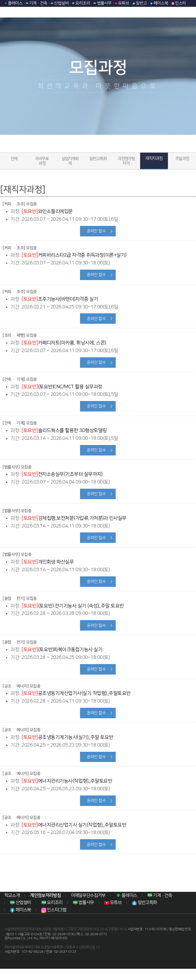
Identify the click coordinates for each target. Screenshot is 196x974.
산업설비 (60, 3)
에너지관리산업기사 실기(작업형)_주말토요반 (74, 829)
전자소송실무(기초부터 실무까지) (62, 476)
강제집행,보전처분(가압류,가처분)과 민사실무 (74, 520)
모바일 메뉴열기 (189, 12)
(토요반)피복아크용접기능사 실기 (62, 653)
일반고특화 (98, 158)
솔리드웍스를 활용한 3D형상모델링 (64, 432)
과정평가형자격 (126, 161)
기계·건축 (36, 3)
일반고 (140, 3)
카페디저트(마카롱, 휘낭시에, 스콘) (64, 344)
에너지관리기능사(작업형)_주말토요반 (67, 785)
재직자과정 (153, 158)
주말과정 (182, 158)
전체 (13, 158)
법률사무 (102, 3)
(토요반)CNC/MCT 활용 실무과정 (62, 388)
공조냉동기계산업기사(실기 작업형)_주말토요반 (76, 697)
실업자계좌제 (69, 161)
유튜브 (122, 3)
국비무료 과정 (42, 161)
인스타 (179, 3)
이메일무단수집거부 (88, 900)
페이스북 (159, 3)
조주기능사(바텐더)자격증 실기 (60, 299)
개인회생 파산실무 (48, 564)
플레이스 (13, 3)
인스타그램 (53, 915)
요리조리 (81, 3)
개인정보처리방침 (45, 900)
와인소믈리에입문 (47, 211)
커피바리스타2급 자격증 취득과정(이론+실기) (74, 255)
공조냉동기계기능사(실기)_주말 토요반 (67, 741)
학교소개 (12, 900)
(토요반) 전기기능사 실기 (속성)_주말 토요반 (73, 609)
